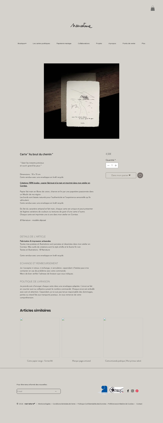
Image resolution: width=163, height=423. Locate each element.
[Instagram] (132, 391)
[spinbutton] (112, 165)
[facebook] (128, 391)
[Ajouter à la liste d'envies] (140, 175)
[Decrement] (108, 165)
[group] (81, 341)
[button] (153, 8)
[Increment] (116, 165)
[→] (56, 391)
